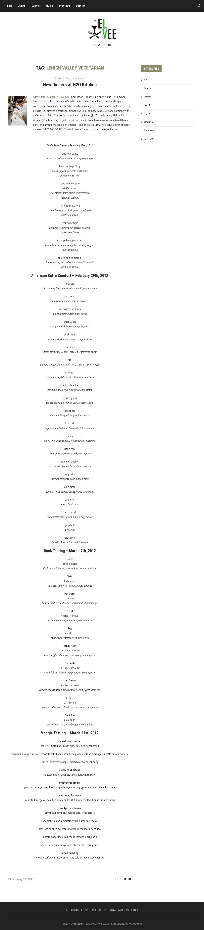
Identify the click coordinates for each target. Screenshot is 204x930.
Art (145, 80)
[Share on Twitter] (125, 879)
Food (10, 5)
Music (50, 5)
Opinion (82, 5)
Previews (65, 5)
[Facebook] (94, 45)
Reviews (148, 139)
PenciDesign (136, 924)
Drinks (23, 5)
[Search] (198, 6)
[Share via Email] (129, 879)
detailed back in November (55, 97)
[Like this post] (116, 879)
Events (37, 5)
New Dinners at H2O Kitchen (70, 85)
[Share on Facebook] (121, 879)
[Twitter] (99, 45)
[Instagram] (104, 45)
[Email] (109, 45)
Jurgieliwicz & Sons (69, 120)
